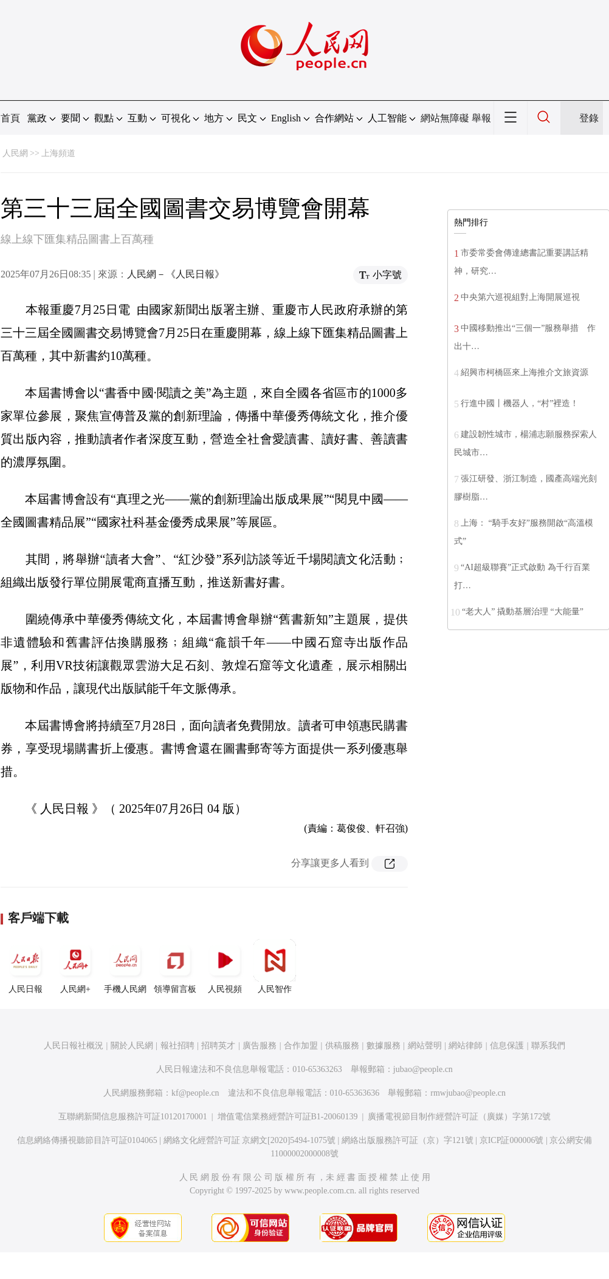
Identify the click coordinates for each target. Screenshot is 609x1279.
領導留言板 (175, 966)
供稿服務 (342, 1045)
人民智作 (274, 966)
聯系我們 (548, 1045)
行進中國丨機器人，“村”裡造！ (520, 403)
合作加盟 (301, 1045)
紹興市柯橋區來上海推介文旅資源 (524, 372)
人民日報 (25, 966)
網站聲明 (425, 1045)
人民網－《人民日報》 (175, 274)
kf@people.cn (195, 1092)
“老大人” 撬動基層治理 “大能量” (522, 611)
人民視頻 (225, 966)
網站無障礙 (445, 118)
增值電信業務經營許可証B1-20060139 (288, 1116)
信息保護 (507, 1045)
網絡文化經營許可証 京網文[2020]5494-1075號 (249, 1140)
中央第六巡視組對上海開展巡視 (520, 297)
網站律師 (466, 1045)
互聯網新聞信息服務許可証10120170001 (132, 1116)
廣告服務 (260, 1045)
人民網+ (75, 966)
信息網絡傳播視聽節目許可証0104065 (87, 1140)
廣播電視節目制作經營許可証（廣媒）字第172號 (459, 1116)
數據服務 (383, 1045)
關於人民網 (132, 1045)
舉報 (481, 118)
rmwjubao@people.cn (468, 1092)
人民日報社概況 (73, 1045)
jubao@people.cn (423, 1069)
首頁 (10, 118)
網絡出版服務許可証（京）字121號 (407, 1140)
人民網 (15, 153)
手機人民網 (125, 966)
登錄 (589, 118)
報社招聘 (177, 1045)
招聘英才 (218, 1045)
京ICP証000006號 (512, 1140)
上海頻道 (58, 153)
